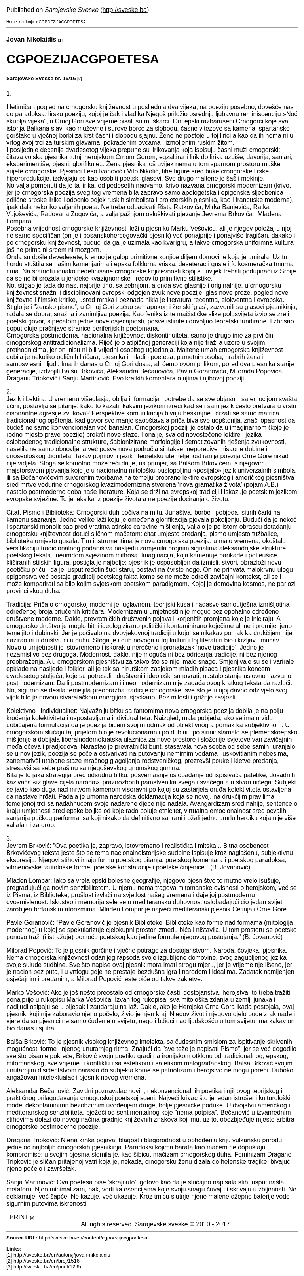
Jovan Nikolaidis (31, 39)
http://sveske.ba (125, 9)
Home (11, 22)
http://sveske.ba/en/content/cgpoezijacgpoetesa (93, 1238)
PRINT (19, 1217)
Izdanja (27, 22)
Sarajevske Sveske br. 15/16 (41, 78)
